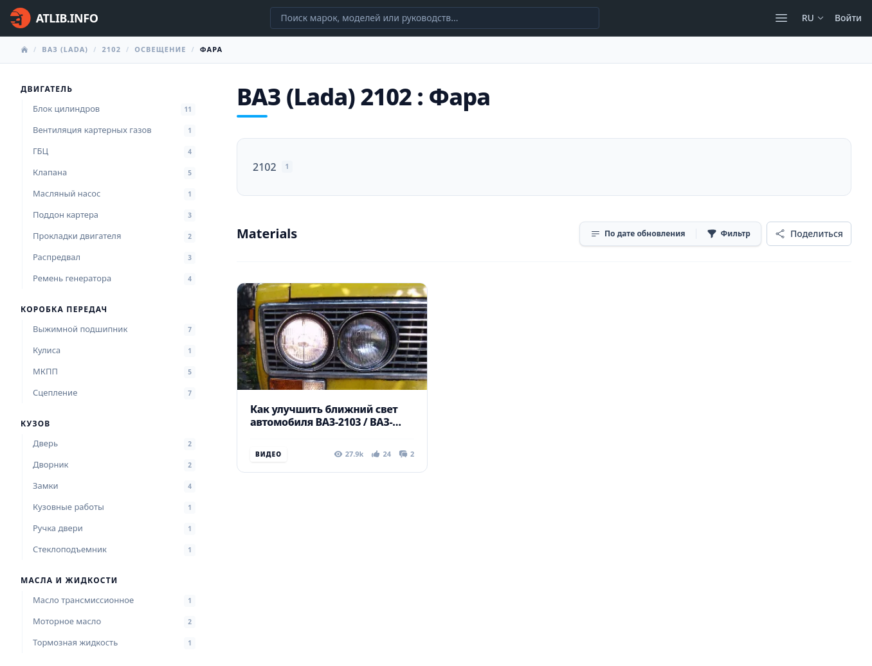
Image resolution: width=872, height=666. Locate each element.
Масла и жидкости (69, 580)
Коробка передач (64, 309)
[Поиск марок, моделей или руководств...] (434, 18)
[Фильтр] (728, 234)
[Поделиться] (809, 234)
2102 (111, 49)
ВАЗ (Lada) (65, 49)
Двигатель (47, 89)
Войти (848, 18)
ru (813, 18)
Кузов (35, 424)
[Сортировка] (638, 234)
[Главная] (54, 18)
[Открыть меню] (781, 18)
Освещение (160, 49)
